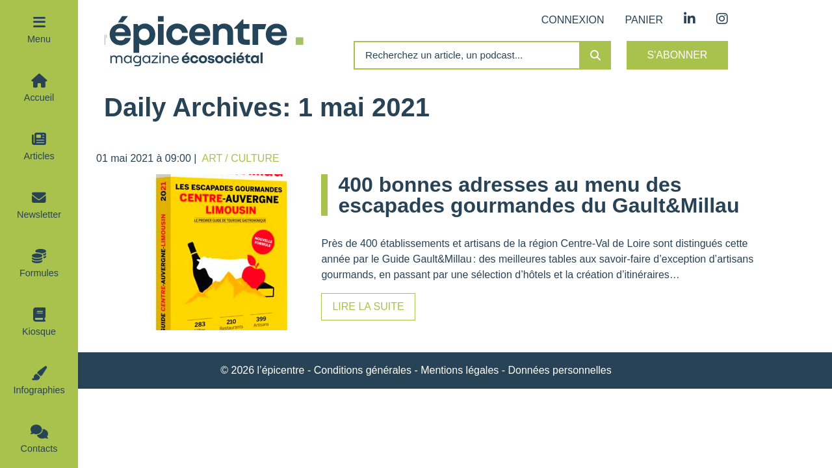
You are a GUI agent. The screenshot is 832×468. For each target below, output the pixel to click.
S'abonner (677, 54)
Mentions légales (460, 370)
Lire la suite (368, 306)
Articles (38, 156)
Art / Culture (241, 158)
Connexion (572, 19)
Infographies (38, 390)
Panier (644, 19)
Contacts (39, 448)
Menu (39, 39)
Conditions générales (362, 370)
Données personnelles (560, 370)
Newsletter (39, 214)
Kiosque (39, 331)
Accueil (39, 97)
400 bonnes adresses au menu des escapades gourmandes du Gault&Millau (538, 195)
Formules (39, 273)
